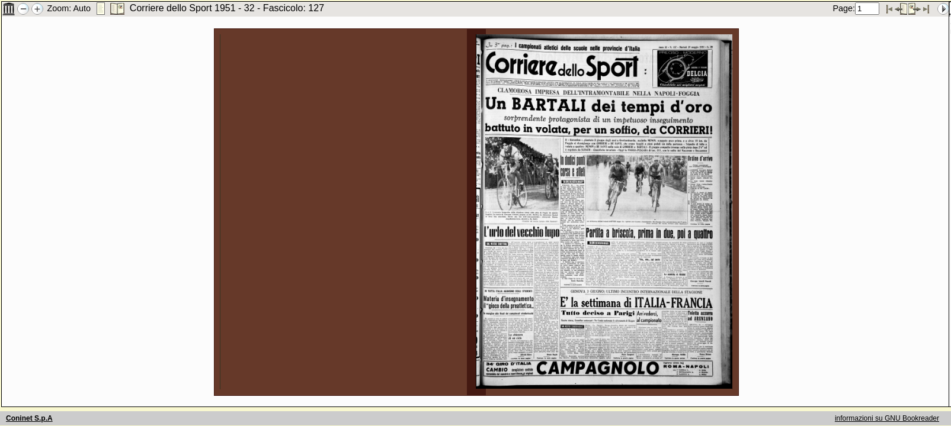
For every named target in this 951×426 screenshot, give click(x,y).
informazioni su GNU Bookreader (887, 418)
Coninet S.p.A (29, 418)
